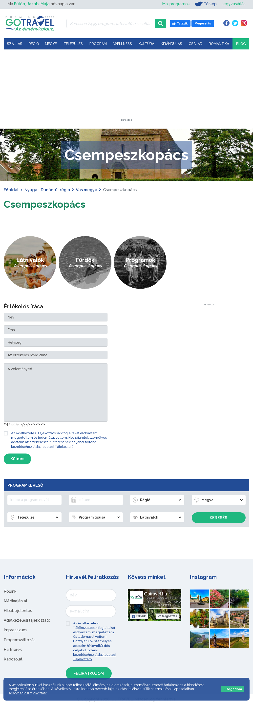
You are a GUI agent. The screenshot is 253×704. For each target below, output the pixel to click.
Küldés (17, 458)
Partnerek (13, 649)
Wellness (122, 44)
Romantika (219, 44)
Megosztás (167, 616)
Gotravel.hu (155, 593)
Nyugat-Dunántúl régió (47, 189)
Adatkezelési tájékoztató (27, 620)
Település (73, 44)
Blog (241, 44)
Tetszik (139, 616)
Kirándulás (171, 44)
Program (98, 44)
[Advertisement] (126, 88)
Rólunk (10, 591)
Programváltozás (20, 639)
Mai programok (176, 3)
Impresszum (15, 630)
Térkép (206, 3)
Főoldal (11, 189)
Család (195, 44)
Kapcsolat (13, 659)
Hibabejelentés (18, 610)
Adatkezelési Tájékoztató (53, 447)
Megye (51, 44)
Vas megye (86, 189)
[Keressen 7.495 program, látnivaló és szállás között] (110, 23)
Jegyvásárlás (234, 3)
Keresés (218, 517)
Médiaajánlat (15, 601)
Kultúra (146, 44)
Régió (34, 44)
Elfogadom (233, 689)
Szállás (14, 44)
